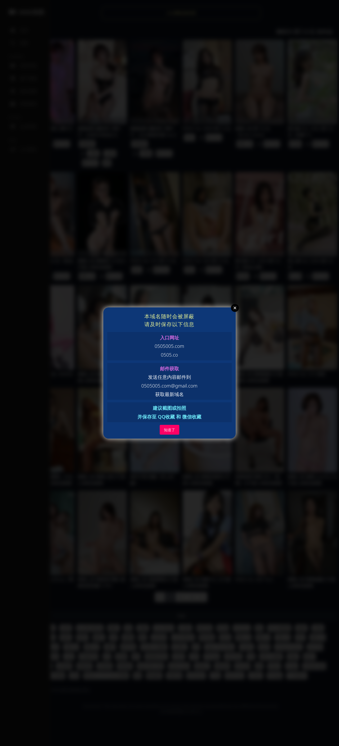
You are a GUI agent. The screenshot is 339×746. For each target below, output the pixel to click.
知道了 (169, 429)
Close (235, 308)
